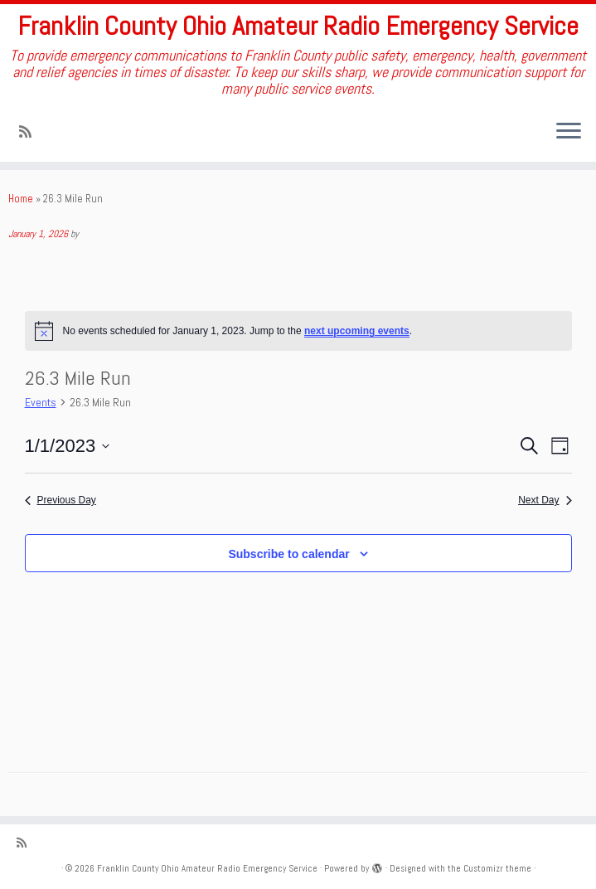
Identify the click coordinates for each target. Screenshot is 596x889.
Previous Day (60, 500)
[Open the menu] (568, 131)
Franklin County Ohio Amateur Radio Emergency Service (298, 25)
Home (20, 199)
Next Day (544, 500)
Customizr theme (497, 868)
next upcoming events (356, 331)
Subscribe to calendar (288, 554)
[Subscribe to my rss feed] (30, 132)
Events (40, 402)
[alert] (298, 331)
